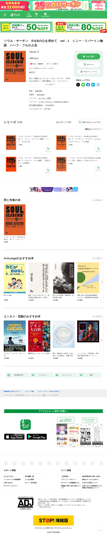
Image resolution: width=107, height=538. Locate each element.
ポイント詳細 (51, 64)
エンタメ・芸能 (45, 98)
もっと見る (96, 200)
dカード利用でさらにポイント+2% (40, 68)
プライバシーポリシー (68, 479)
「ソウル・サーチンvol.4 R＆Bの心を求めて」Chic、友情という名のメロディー (84, 159)
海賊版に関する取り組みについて (70, 487)
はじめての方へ (9, 476)
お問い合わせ (8, 483)
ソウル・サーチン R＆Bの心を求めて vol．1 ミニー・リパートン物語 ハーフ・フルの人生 (34, 139)
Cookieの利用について (90, 483)
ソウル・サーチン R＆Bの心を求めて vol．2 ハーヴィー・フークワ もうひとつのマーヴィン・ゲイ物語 (84, 139)
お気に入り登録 (65, 122)
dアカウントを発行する (44, 528)
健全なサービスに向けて (90, 479)
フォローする (38, 52)
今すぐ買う (90, 57)
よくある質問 (29, 479)
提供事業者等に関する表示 (91, 476)
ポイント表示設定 (31, 483)
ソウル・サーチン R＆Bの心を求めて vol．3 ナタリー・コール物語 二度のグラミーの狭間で (34, 160)
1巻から (88, 129)
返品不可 (32, 72)
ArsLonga (40, 95)
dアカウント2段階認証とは (70, 483)
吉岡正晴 (32, 52)
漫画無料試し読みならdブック (12, 391)
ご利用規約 (64, 476)
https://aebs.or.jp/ (45, 507)
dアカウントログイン (11, 486)
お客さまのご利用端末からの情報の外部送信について (92, 487)
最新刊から (98, 129)
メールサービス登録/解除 (12, 479)
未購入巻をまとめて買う (91, 122)
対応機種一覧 (29, 476)
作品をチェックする (90, 72)
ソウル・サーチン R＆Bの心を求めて (54, 102)
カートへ (90, 64)
